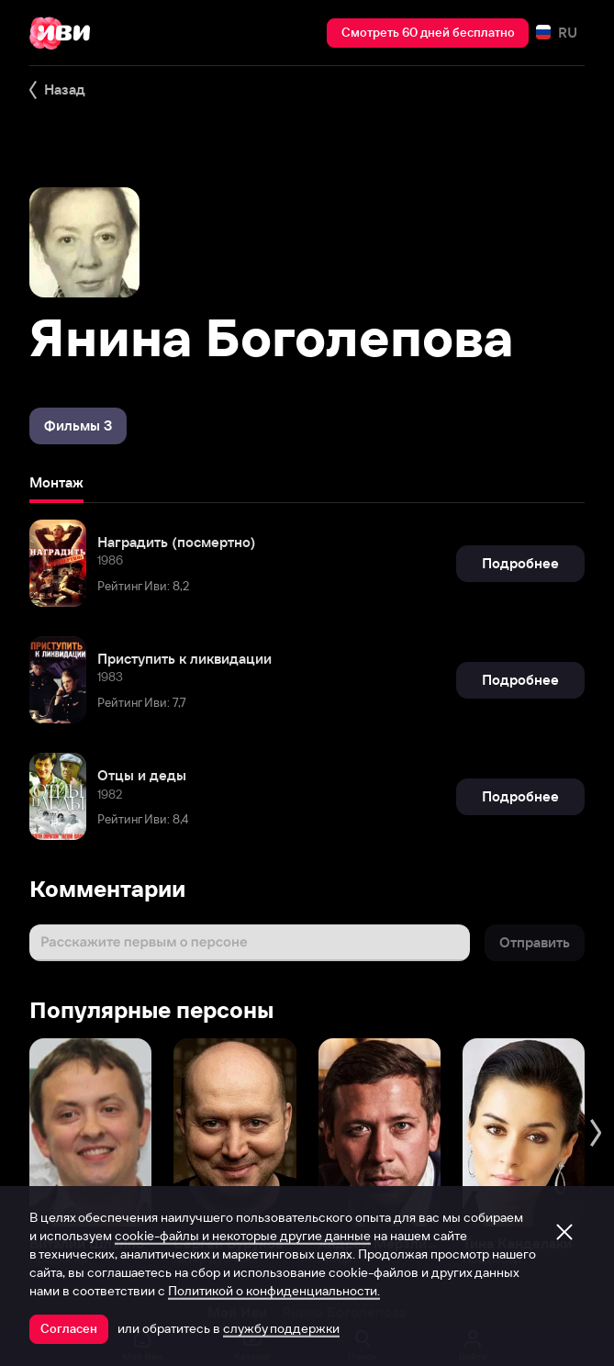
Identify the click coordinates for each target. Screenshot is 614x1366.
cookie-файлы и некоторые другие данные (243, 1235)
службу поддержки (281, 1328)
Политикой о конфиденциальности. (274, 1290)
